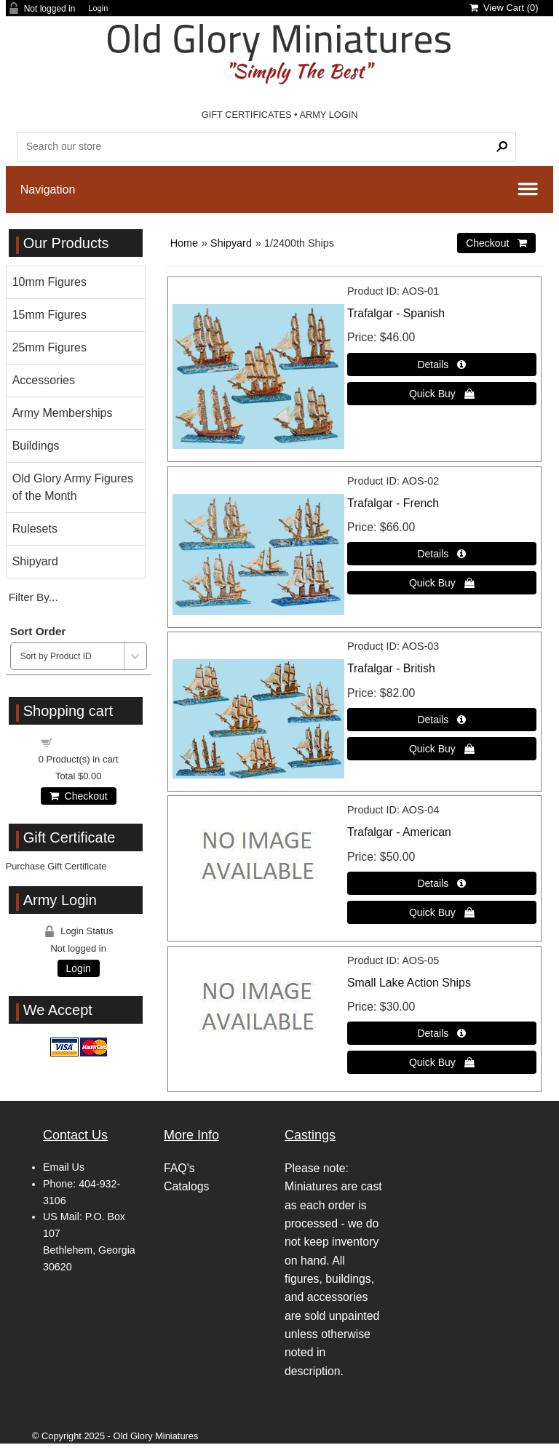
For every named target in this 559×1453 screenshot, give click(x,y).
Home (184, 243)
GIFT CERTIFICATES (247, 114)
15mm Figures (49, 314)
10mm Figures (49, 282)
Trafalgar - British (391, 668)
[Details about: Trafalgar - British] (441, 719)
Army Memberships (62, 413)
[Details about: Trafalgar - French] (441, 553)
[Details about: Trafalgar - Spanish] (441, 364)
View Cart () (504, 7)
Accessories (43, 380)
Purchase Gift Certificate (56, 866)
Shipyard (231, 243)
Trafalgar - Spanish (396, 313)
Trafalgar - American (399, 832)
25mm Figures (49, 347)
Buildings (36, 445)
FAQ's (179, 1168)
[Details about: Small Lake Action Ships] (441, 1033)
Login (98, 8)
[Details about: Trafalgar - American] (441, 883)
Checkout (78, 796)
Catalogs (186, 1186)
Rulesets (35, 528)
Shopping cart (87, 741)
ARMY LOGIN (328, 114)
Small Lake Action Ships (409, 982)
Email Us (63, 1167)
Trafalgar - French (393, 503)
